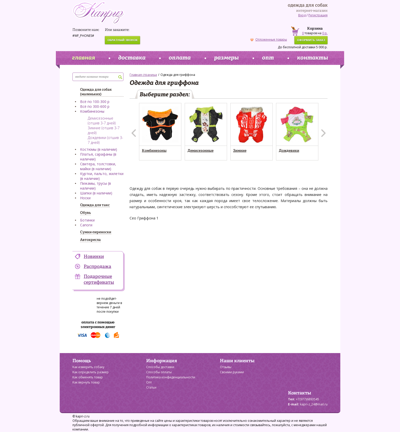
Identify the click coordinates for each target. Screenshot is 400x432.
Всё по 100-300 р (94, 101)
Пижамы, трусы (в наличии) (95, 186)
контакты (312, 58)
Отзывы (225, 367)
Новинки (94, 256)
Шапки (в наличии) (96, 193)
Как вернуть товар (86, 382)
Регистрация (318, 15)
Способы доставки (160, 367)
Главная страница (143, 75)
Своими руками (232, 372)
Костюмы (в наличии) (98, 149)
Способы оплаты (159, 372)
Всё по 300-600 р (94, 106)
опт (268, 58)
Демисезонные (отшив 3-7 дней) (102, 120)
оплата (180, 58)
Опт (149, 382)
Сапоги (86, 225)
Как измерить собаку (88, 367)
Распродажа (97, 266)
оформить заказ (311, 40)
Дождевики (289, 151)
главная (83, 58)
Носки (85, 197)
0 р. (325, 33)
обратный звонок (122, 40)
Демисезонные (201, 151)
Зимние (239, 151)
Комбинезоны (92, 111)
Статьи (151, 387)
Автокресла (90, 240)
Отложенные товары (268, 39)
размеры (226, 58)
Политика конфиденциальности (170, 377)
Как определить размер (90, 372)
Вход (302, 15)
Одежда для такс (95, 205)
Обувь (85, 213)
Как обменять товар (87, 377)
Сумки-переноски (95, 232)
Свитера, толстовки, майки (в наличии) (98, 166)
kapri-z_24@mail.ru (314, 404)
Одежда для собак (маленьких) (96, 92)
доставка (131, 58)
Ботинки (87, 220)
